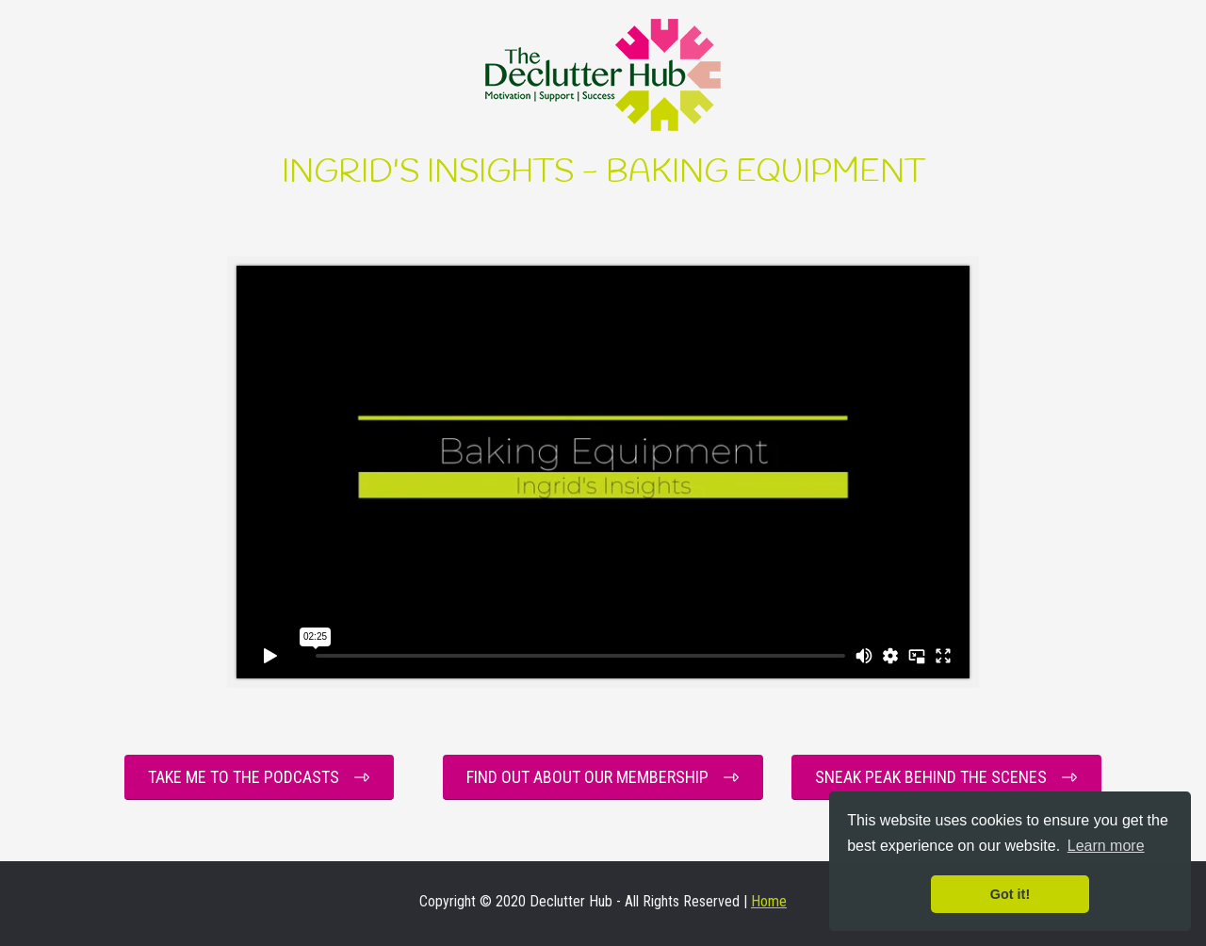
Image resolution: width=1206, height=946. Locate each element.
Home (769, 901)
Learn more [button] (1106, 846)
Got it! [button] (1010, 894)
